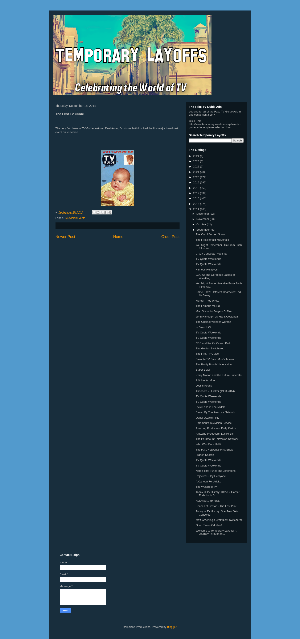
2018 (196, 187)
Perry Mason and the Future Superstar (219, 375)
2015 (196, 203)
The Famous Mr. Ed (208, 305)
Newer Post (65, 237)
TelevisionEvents (75, 218)
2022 (196, 166)
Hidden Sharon (205, 454)
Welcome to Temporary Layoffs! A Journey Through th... (216, 532)
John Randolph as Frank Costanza (217, 316)
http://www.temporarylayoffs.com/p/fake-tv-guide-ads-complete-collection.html (215, 126)
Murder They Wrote (207, 300)
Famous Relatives (207, 269)
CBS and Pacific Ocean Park (213, 343)
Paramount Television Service (214, 423)
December (203, 213)
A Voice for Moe (205, 380)
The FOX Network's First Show (214, 449)
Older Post (170, 237)
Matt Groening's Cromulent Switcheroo (219, 519)
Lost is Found (204, 385)
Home (118, 237)
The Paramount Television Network (217, 438)
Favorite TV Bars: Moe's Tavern (215, 359)
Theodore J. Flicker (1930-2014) (215, 391)
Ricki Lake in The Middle (210, 407)
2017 (196, 193)
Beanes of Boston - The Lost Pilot (216, 506)
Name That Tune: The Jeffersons (215, 470)
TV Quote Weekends (208, 258)
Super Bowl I (203, 369)
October (201, 224)
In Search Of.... (205, 327)
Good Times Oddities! (209, 525)
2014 (196, 209)
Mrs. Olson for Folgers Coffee (213, 311)
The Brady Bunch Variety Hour (214, 364)
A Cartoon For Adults (208, 481)
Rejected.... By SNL (207, 500)
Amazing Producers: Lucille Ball (215, 433)
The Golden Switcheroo (210, 348)
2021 (196, 172)
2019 (196, 182)
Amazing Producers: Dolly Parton (216, 428)
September (203, 229)
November (203, 219)
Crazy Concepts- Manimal (211, 253)
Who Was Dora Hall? (208, 444)
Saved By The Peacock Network (215, 412)
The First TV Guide (207, 353)
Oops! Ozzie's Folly (207, 417)
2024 (196, 156)
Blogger (171, 627)
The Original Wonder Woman (213, 321)
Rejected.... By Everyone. (211, 476)
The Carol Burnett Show (210, 234)
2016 (196, 198)
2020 (196, 177)
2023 (196, 161)
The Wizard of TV (206, 486)
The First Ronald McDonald (212, 239)
